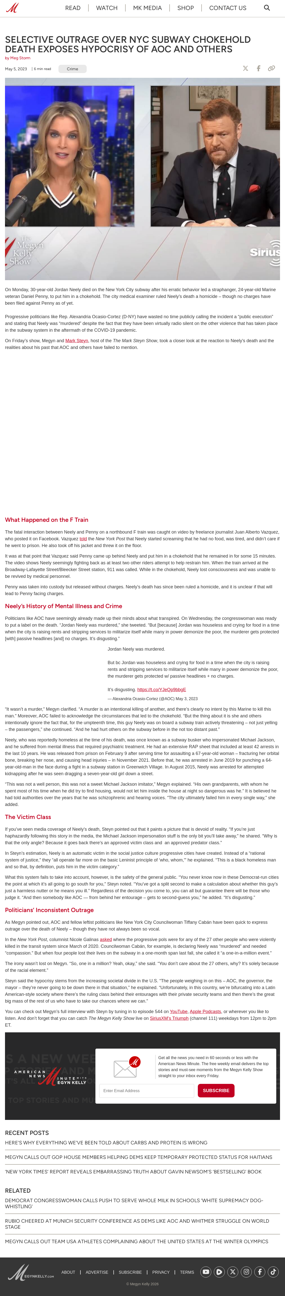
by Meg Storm (17, 58)
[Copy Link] (272, 69)
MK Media (147, 8)
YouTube (179, 1011)
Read (73, 8)
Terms (187, 1272)
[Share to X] (246, 69)
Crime (72, 69)
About (68, 1272)
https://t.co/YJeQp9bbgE (161, 689)
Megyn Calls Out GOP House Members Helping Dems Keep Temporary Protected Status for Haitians (138, 1157)
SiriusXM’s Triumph (169, 1018)
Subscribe (130, 1272)
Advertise (97, 1272)
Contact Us (228, 8)
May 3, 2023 (187, 699)
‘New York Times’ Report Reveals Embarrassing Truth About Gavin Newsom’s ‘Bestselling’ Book (133, 1172)
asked (106, 939)
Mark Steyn (76, 340)
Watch (107, 8)
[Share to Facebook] (259, 69)
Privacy (161, 1272)
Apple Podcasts (205, 1011)
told (83, 538)
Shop (185, 8)
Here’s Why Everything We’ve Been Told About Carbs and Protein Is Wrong (106, 1143)
